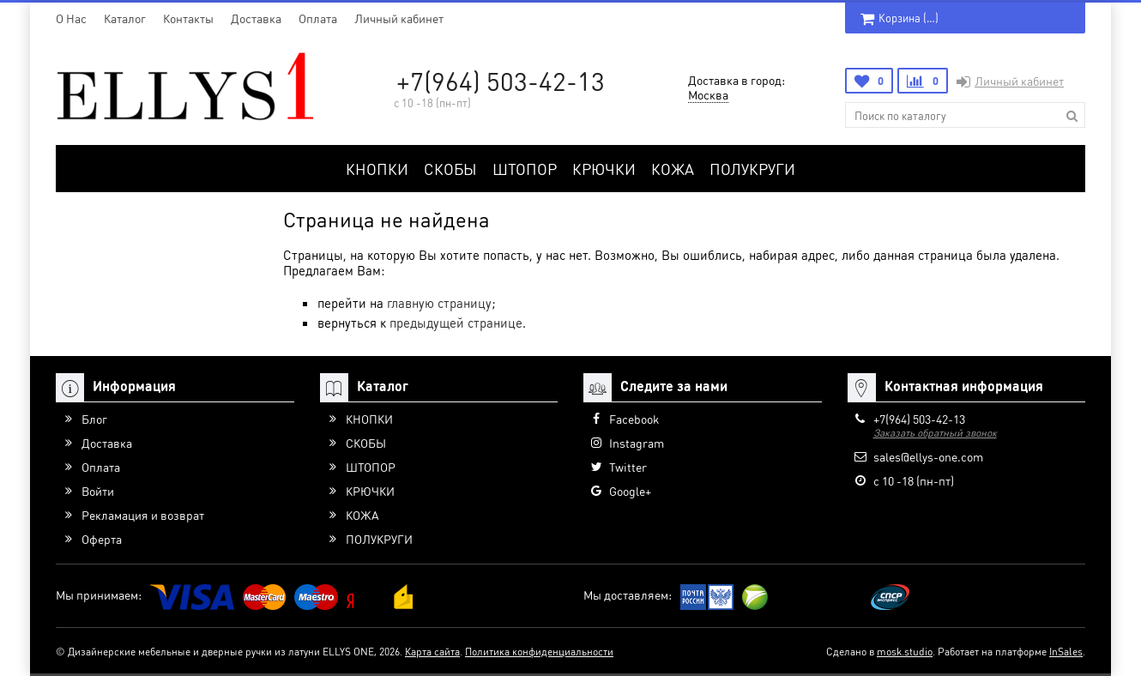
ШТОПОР (524, 168)
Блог (94, 418)
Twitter (628, 466)
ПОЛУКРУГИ (752, 168)
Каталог (125, 18)
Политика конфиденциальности (539, 651)
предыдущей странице (455, 322)
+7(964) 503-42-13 (500, 80)
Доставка (256, 18)
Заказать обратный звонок (935, 432)
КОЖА (672, 168)
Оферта (102, 538)
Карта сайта (432, 651)
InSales (1066, 651)
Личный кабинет (399, 18)
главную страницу (439, 302)
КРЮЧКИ (604, 168)
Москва (708, 94)
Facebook (634, 418)
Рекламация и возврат (143, 514)
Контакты (188, 18)
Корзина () (899, 17)
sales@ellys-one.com (928, 456)
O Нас (71, 18)
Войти (98, 490)
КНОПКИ (377, 168)
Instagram (636, 442)
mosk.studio (905, 651)
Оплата (318, 18)
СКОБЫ (450, 168)
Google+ (630, 490)
